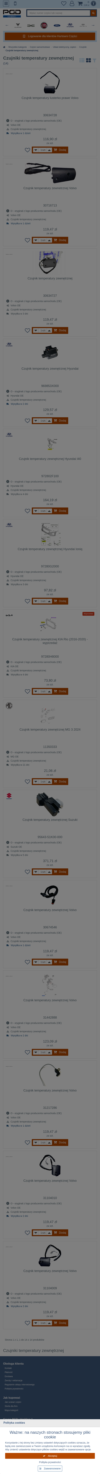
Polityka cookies (14, 1422)
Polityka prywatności (50, 1462)
